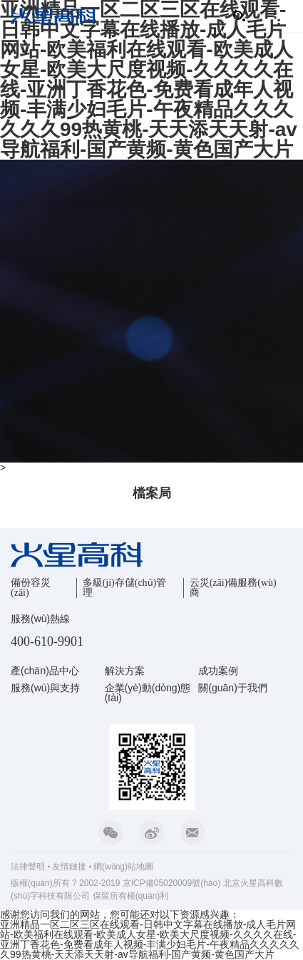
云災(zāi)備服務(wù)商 (233, 588)
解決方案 (125, 670)
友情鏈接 (69, 867)
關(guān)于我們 (232, 687)
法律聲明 (28, 867)
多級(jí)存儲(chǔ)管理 (125, 588)
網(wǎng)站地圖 (123, 867)
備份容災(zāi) (31, 588)
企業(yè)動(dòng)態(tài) (148, 692)
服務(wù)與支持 (45, 687)
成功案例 (218, 670)
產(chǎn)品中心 (45, 670)
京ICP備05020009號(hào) (171, 883)
